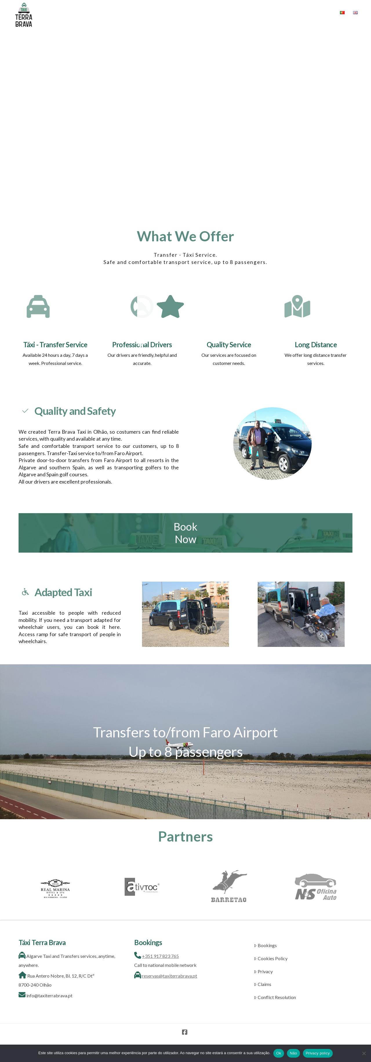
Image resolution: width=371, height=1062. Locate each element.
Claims (262, 984)
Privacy (263, 971)
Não (293, 1053)
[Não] (364, 1053)
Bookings (265, 945)
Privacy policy (318, 1053)
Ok (278, 1053)
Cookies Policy (271, 958)
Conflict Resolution (275, 997)
